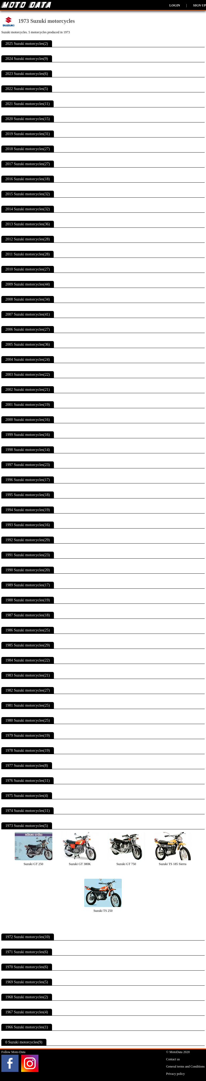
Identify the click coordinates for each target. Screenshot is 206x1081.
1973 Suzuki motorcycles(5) (26, 826)
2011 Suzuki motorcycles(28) (27, 254)
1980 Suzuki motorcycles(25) (27, 720)
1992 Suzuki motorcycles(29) (27, 540)
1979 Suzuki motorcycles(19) (27, 735)
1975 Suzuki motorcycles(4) (26, 796)
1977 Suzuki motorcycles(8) (26, 766)
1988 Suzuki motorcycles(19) (27, 600)
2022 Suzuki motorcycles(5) (26, 89)
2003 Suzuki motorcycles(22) (27, 375)
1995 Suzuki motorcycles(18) (27, 495)
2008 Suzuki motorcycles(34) (27, 299)
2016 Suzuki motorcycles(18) (27, 179)
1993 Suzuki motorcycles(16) (27, 525)
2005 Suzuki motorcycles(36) (27, 344)
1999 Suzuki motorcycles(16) (27, 435)
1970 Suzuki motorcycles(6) (26, 967)
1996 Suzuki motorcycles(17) (27, 480)
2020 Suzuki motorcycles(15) (27, 119)
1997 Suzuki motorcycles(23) (27, 465)
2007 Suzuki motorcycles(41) (27, 314)
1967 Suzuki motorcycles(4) (26, 1012)
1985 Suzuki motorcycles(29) (27, 645)
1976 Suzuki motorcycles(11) (27, 781)
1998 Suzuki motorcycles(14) (27, 450)
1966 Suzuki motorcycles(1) (26, 1027)
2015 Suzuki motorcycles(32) (27, 194)
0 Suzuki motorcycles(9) (23, 1042)
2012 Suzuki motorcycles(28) (27, 239)
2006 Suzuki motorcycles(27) (27, 329)
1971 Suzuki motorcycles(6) (26, 952)
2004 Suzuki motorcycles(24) (27, 359)
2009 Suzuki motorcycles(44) (27, 284)
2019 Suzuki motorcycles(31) (27, 134)
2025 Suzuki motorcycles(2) (26, 44)
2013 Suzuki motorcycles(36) (27, 224)
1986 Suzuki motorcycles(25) (27, 630)
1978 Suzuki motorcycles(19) (27, 751)
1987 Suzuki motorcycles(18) (27, 615)
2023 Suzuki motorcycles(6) (26, 74)
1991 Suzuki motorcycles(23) (27, 555)
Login (174, 5)
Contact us (173, 1059)
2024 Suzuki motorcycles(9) (26, 59)
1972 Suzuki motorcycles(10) (27, 937)
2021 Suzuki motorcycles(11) (27, 104)
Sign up (199, 5)
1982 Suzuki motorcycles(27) (27, 690)
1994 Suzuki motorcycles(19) (27, 510)
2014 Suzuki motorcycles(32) (27, 209)
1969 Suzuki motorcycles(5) (26, 982)
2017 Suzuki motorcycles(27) (27, 164)
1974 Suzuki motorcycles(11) (27, 811)
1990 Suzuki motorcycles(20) (27, 570)
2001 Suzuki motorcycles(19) (27, 405)
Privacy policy (175, 1074)
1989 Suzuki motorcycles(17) (27, 585)
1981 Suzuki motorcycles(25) (27, 705)
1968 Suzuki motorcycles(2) (26, 997)
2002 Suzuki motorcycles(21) (27, 390)
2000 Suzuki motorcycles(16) (27, 420)
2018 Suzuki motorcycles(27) (27, 149)
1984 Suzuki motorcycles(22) (27, 660)
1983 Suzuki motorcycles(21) (27, 675)
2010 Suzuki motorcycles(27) (27, 269)
